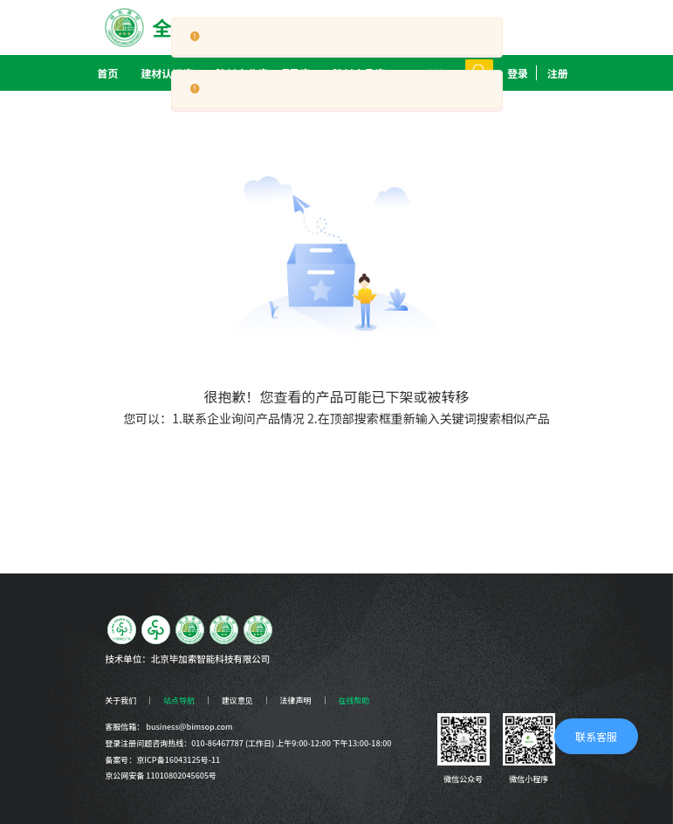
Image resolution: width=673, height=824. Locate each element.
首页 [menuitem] (107, 72)
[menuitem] (166, 73)
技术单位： (128, 658)
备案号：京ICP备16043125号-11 (162, 760)
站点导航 (179, 700)
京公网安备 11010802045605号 (160, 775)
